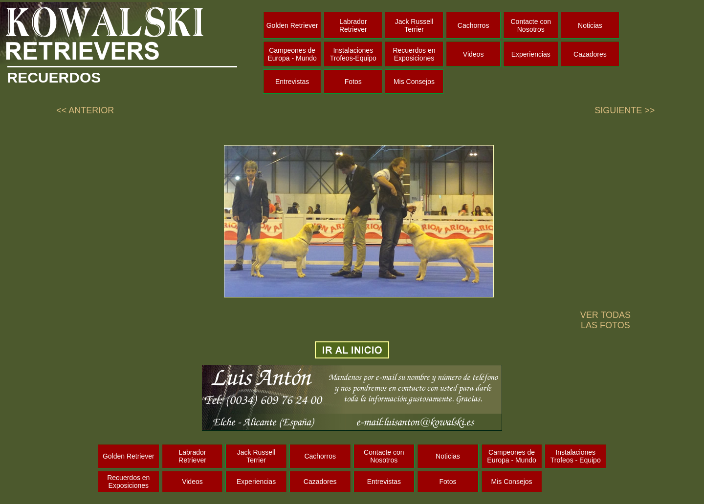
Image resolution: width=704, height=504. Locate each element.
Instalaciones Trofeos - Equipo (575, 456)
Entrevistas (292, 81)
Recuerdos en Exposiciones (414, 54)
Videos (473, 54)
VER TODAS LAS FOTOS (605, 320)
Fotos (353, 81)
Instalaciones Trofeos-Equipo (353, 54)
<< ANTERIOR (85, 110)
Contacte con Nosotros (531, 25)
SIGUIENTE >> (624, 110)
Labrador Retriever (353, 25)
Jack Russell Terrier (414, 25)
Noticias (590, 25)
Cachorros (473, 25)
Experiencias (530, 54)
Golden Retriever (292, 25)
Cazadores (590, 54)
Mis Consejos (414, 81)
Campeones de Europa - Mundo (291, 54)
